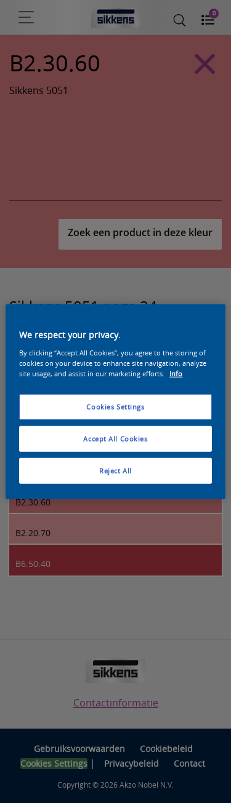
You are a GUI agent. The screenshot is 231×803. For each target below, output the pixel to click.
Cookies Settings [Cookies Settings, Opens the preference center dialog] (115, 406)
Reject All (115, 470)
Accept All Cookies (115, 438)
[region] (115, 401)
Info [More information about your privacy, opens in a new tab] (175, 373)
